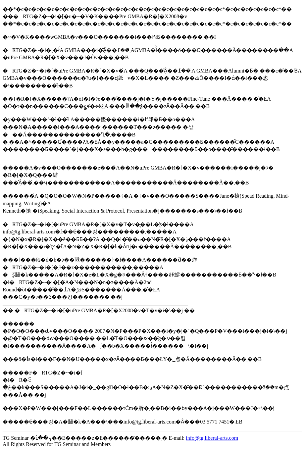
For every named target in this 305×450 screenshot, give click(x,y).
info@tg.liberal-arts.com (212, 438)
